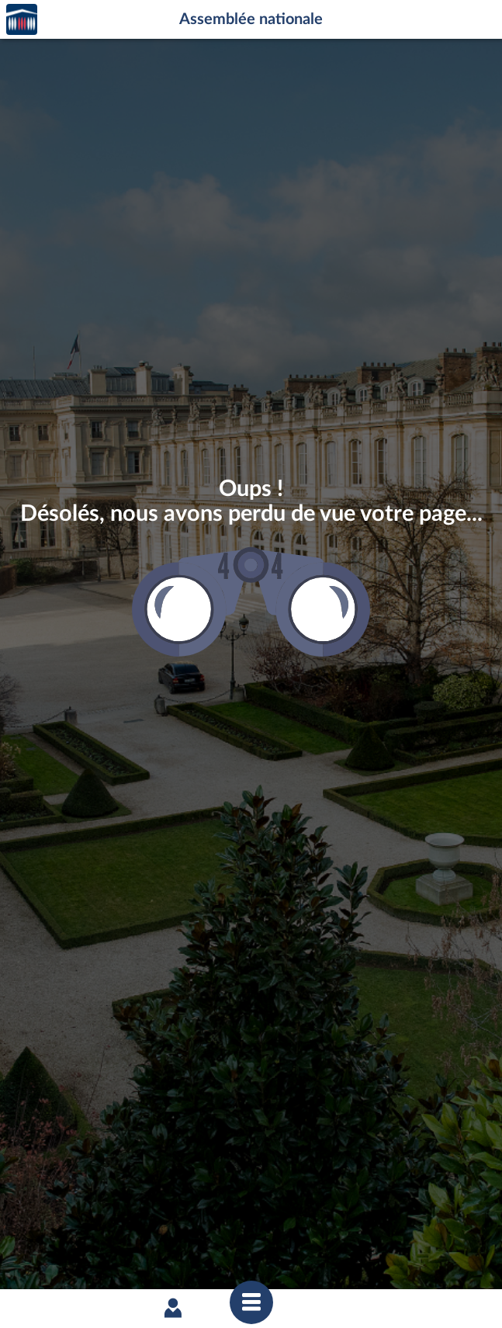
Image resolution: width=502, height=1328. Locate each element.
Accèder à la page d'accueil (21, 20)
